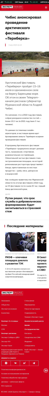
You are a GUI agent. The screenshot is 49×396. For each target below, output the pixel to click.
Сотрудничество (32, 329)
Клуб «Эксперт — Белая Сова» (34, 351)
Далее (7, 194)
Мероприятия (30, 305)
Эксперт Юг (6, 341)
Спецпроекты (30, 346)
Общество (5, 305)
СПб (3, 329)
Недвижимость (30, 313)
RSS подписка (6, 386)
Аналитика (5, 313)
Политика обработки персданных (14, 378)
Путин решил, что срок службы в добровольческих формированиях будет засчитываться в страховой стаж (23, 205)
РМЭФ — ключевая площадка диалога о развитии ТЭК (16, 260)
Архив (27, 325)
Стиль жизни (29, 301)
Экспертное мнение (9, 309)
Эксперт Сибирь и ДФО (10, 337)
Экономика (5, 301)
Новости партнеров (14, 254)
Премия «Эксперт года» (34, 317)
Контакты (28, 333)
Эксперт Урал (6, 346)
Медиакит (28, 341)
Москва (4, 325)
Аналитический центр (34, 321)
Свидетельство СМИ (32, 337)
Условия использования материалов (15, 374)
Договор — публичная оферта (12, 382)
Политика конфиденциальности (13, 369)
